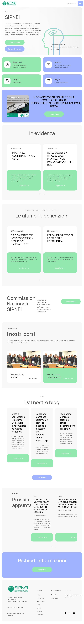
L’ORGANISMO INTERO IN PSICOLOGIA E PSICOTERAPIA (60, 238)
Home (39, 595)
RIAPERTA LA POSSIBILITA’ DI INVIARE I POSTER (23, 155)
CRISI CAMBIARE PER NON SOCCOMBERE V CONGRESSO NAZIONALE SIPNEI (22, 240)
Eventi (39, 608)
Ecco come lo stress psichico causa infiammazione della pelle (67, 421)
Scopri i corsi (32, 378)
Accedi (53, 595)
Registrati (54, 598)
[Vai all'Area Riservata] (71, 4)
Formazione (41, 602)
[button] (40, 194)
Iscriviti (39, 611)
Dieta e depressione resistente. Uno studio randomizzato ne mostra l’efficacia (18, 422)
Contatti (40, 615)
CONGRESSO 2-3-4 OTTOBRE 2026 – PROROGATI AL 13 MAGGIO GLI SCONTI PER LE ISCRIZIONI (42, 505)
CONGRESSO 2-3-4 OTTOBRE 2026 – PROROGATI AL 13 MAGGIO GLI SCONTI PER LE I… (60, 158)
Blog (38, 605)
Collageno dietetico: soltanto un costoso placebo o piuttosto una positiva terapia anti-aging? (42, 427)
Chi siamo (40, 598)
